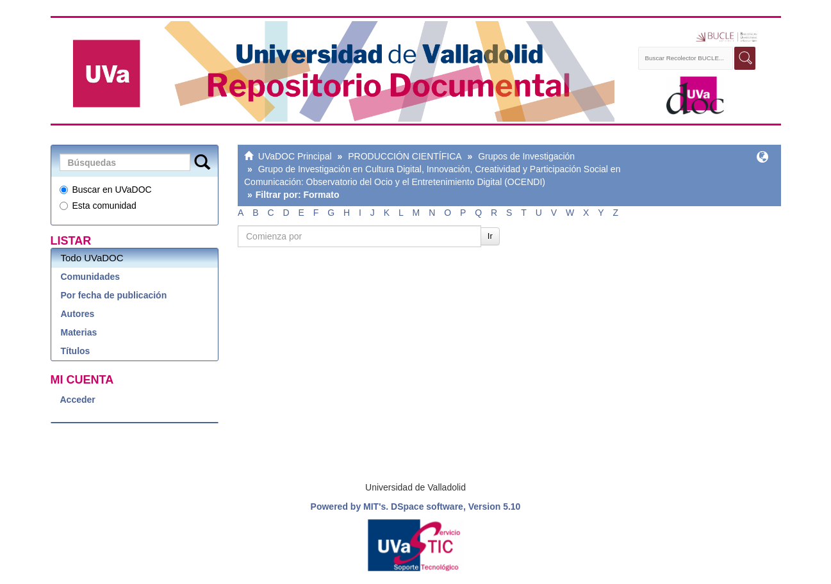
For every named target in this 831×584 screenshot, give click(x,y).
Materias (79, 332)
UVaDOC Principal (295, 156)
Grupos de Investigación (526, 156)
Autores (78, 314)
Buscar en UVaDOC (106, 189)
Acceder (77, 399)
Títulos (75, 351)
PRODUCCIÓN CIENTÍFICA (404, 156)
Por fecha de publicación (114, 295)
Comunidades (90, 277)
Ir (490, 236)
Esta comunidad (98, 205)
